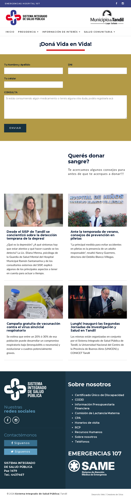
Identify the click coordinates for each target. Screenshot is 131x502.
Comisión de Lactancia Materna (97, 415)
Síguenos (20, 445)
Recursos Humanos (88, 434)
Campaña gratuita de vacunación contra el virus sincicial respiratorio (33, 329)
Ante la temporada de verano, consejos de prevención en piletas (95, 237)
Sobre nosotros (86, 438)
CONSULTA (10, 93)
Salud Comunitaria (99, 33)
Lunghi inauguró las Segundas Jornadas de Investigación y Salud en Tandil (95, 329)
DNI (70, 66)
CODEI (79, 401)
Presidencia (28, 33)
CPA (78, 419)
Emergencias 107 (22, 3)
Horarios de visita (87, 424)
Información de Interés (61, 33)
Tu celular (10, 80)
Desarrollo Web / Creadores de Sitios (107, 496)
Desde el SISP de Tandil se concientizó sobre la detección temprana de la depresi (32, 237)
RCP (78, 429)
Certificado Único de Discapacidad (99, 397)
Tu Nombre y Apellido (17, 66)
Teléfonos (82, 443)
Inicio (10, 33)
